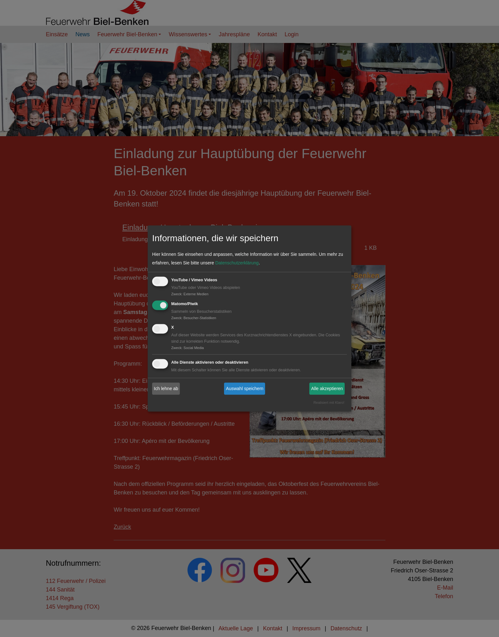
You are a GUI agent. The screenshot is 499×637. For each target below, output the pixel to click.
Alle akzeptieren (327, 388)
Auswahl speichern (245, 388)
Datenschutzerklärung (236, 262)
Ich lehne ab (166, 388)
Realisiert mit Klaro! (328, 403)
